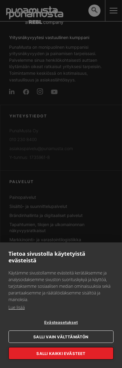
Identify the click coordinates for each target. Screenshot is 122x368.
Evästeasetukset (61, 322)
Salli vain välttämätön (60, 336)
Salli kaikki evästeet (60, 353)
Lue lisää (16, 307)
